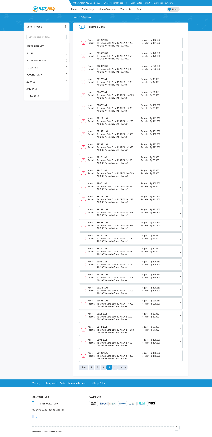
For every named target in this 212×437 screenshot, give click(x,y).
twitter (36, 416)
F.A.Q (62, 383)
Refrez (60, 432)
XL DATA (46, 81)
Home (74, 9)
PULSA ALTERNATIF (46, 60)
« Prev (83, 367)
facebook (33, 416)
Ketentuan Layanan (77, 383)
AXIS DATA (46, 89)
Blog (139, 9)
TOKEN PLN (46, 67)
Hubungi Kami (50, 383)
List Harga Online (97, 383)
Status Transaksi (107, 9)
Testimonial (125, 9)
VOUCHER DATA (46, 74)
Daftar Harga (88, 9)
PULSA (46, 53)
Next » (123, 367)
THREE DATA (46, 96)
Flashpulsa (36, 432)
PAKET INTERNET (46, 46)
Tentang (36, 383)
